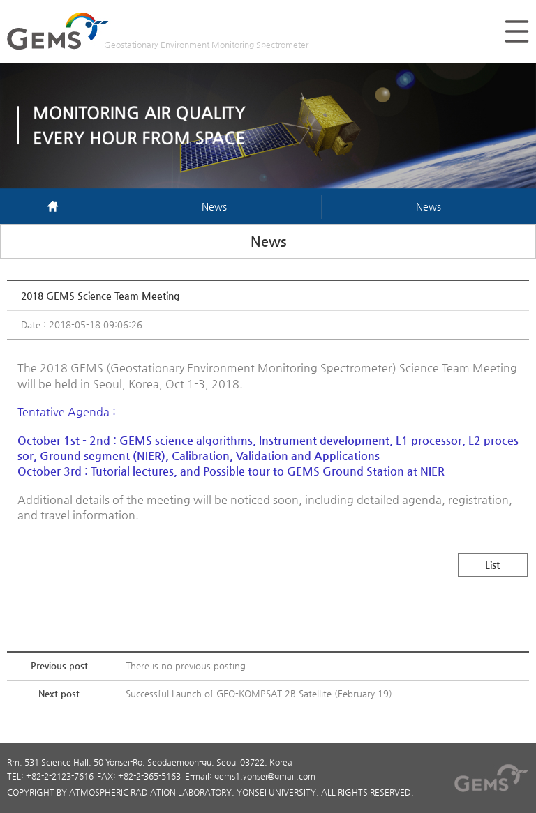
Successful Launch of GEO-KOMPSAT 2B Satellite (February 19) (259, 693)
